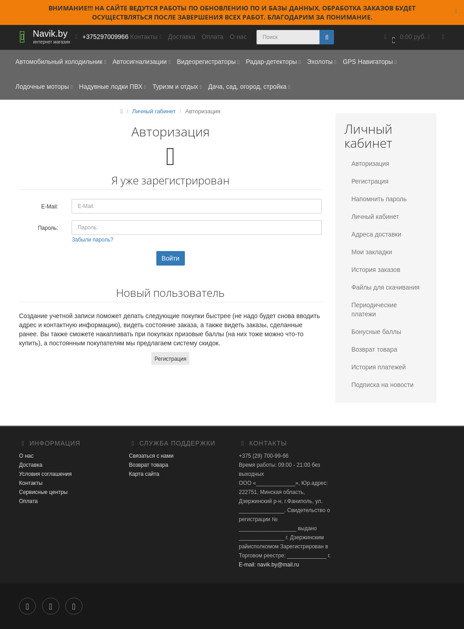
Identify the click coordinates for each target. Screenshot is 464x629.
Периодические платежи (374, 309)
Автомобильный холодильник (60, 61)
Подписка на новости (382, 384)
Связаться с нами (151, 456)
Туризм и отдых (177, 86)
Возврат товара (374, 349)
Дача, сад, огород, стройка (249, 86)
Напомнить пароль (378, 199)
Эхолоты (321, 61)
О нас (238, 36)
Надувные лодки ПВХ (112, 86)
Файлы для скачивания (385, 287)
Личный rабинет (154, 111)
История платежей (378, 367)
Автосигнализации (141, 61)
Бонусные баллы (376, 331)
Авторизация (370, 163)
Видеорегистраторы (208, 61)
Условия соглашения (45, 474)
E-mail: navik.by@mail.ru (269, 564)
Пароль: (48, 228)
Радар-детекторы (273, 61)
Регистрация (170, 359)
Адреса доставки (376, 234)
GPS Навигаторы (369, 61)
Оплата (212, 36)
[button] (406, 37)
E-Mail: (49, 206)
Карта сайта (144, 474)
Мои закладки (371, 252)
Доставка (181, 36)
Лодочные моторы (43, 86)
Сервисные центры (43, 492)
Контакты (31, 483)
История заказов (375, 269)
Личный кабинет (375, 216)
